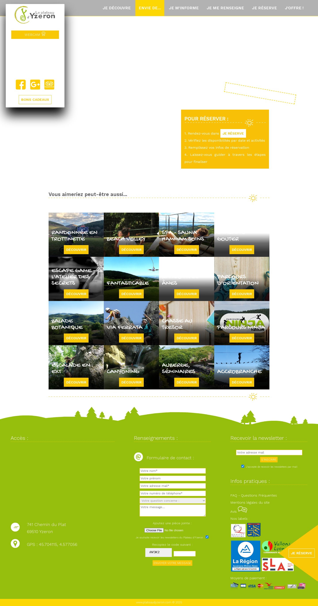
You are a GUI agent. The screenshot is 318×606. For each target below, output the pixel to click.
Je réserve (264, 8)
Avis (238, 511)
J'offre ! (294, 8)
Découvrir (76, 250)
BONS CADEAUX (35, 99)
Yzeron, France (35, 59)
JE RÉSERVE (233, 133)
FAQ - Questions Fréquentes (253, 495)
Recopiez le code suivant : (172, 544)
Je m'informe (184, 8)
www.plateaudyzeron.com (153, 602)
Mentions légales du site (250, 502)
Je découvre (117, 8)
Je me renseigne (225, 8)
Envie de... (150, 8)
